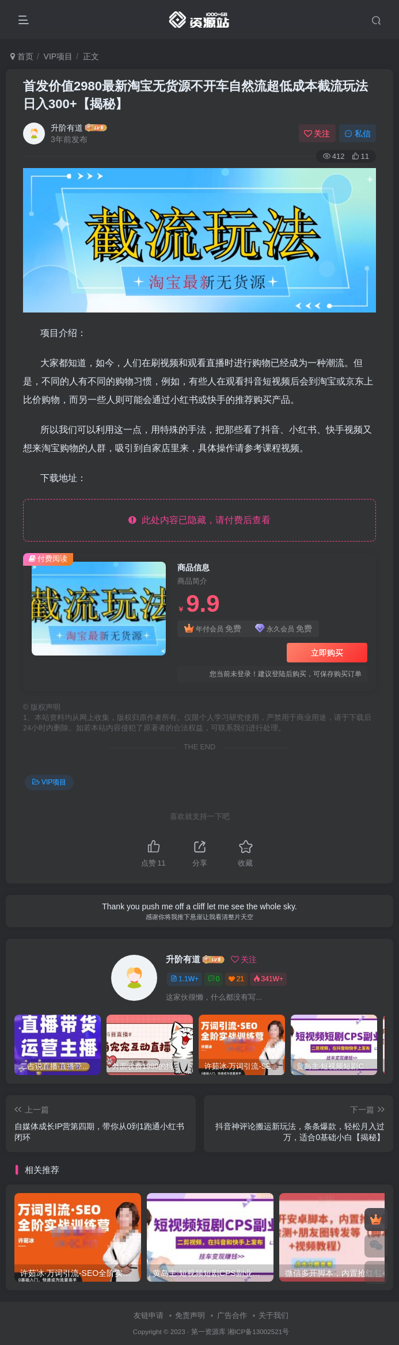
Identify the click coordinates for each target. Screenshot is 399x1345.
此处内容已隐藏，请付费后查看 (199, 520)
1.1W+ (184, 979)
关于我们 (273, 1315)
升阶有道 (67, 127)
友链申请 (149, 1315)
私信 (357, 133)
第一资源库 (208, 1331)
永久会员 (283, 629)
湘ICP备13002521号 (258, 1331)
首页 (21, 56)
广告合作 (232, 1315)
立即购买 (327, 652)
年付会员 (212, 629)
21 (236, 979)
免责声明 (190, 1315)
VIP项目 (58, 56)
